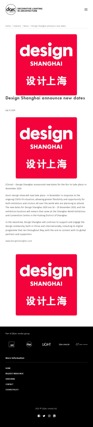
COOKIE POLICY (11, 390)
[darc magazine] (23, 9)
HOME (7, 368)
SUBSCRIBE (10, 379)
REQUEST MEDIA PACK (14, 374)
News (26, 26)
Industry (17, 26)
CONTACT (9, 384)
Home (8, 26)
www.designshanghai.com (18, 241)
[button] (86, 9)
